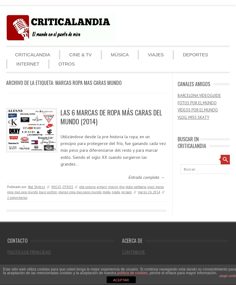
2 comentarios (17, 197)
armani (102, 187)
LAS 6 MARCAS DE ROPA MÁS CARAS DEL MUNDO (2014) (111, 116)
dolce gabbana (136, 187)
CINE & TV (80, 54)
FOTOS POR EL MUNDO (197, 103)
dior (121, 187)
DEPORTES (195, 54)
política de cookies (132, 273)
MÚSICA (120, 54)
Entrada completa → (146, 177)
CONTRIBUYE (133, 252)
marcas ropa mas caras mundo (79, 192)
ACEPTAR (121, 280)
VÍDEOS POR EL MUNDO (198, 110)
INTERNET (27, 63)
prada (116, 192)
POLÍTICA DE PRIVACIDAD (29, 252)
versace (126, 192)
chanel (113, 187)
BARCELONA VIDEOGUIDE (199, 95)
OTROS (66, 63)
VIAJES (156, 54)
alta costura (87, 187)
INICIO (56, 187)
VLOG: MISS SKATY (193, 117)
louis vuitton (48, 192)
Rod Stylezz (36, 187)
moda (106, 192)
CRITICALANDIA (32, 54)
